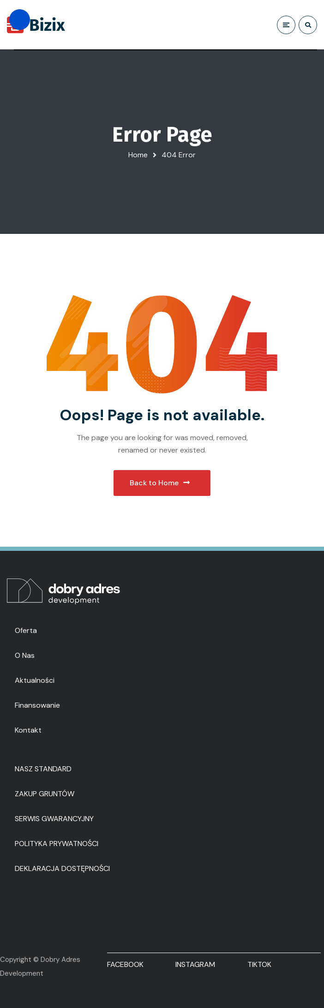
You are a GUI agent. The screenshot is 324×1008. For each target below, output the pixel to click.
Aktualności (34, 680)
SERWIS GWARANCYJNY (54, 818)
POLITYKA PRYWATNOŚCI (56, 843)
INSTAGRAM (195, 964)
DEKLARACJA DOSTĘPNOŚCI (62, 868)
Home (138, 155)
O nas (25, 655)
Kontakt (28, 730)
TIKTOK (259, 964)
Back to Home (160, 483)
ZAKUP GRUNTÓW (44, 794)
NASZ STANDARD (43, 769)
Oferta (26, 630)
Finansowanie (37, 705)
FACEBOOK (125, 964)
